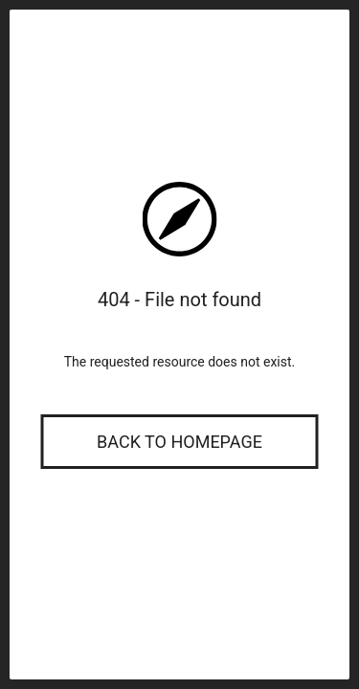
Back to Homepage (179, 442)
